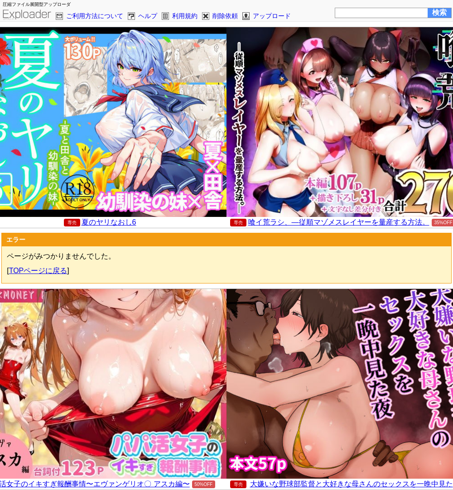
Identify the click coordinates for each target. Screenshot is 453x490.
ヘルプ (147, 15)
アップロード (272, 15)
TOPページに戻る (38, 270)
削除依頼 (225, 15)
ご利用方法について (94, 15)
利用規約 (185, 15)
